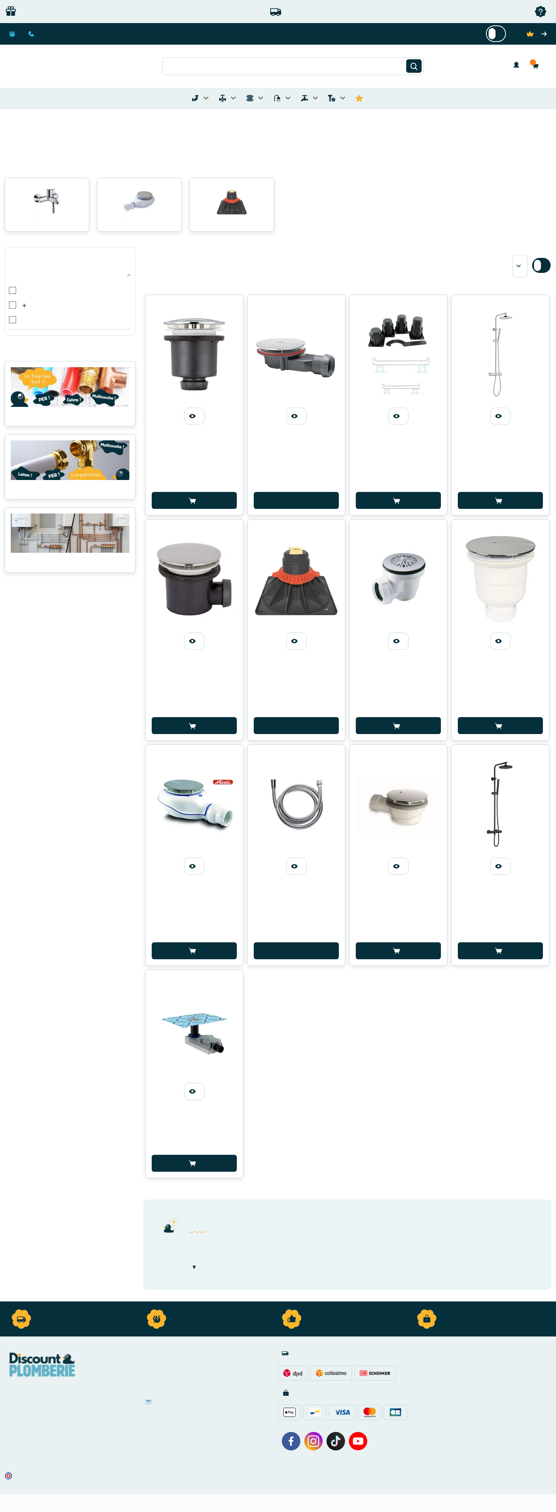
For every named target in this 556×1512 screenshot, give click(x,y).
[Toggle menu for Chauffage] (261, 98)
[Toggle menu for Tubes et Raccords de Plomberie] (206, 98)
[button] (538, 66)
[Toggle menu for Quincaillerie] (343, 98)
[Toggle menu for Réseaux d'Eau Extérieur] (315, 98)
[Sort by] (520, 266)
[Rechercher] (414, 66)
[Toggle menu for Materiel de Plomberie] (233, 98)
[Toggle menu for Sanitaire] (288, 98)
